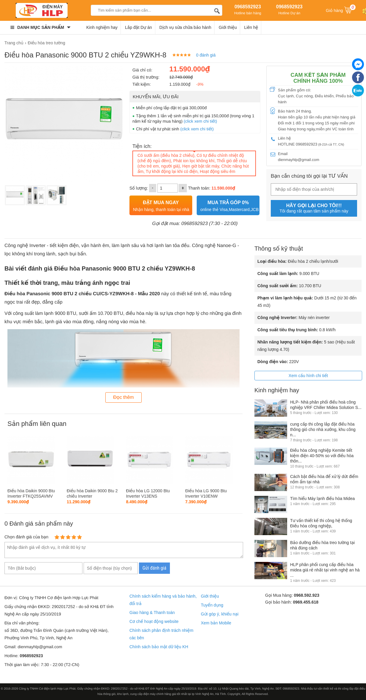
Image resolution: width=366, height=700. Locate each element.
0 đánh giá (205, 55)
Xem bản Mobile (216, 623)
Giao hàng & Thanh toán (152, 612)
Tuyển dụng (212, 605)
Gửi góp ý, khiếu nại (219, 614)
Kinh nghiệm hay (102, 27)
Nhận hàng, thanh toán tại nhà (161, 205)
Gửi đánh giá (154, 568)
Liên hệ (251, 27)
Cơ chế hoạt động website (154, 621)
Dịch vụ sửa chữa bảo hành (185, 27)
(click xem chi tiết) (200, 121)
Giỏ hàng (341, 9)
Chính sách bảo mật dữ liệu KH (158, 646)
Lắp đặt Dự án (138, 27)
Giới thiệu (228, 27)
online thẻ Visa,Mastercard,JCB (229, 205)
